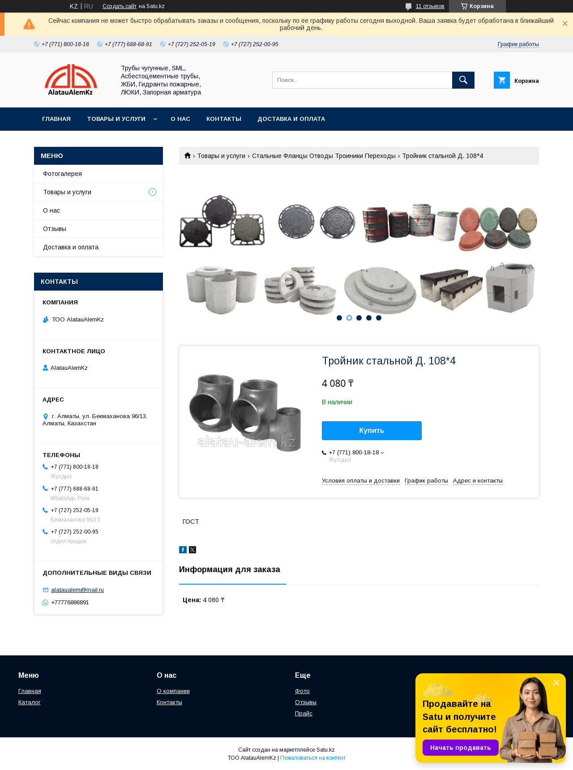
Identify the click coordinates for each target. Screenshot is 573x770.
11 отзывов (430, 6)
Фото (302, 691)
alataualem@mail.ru (77, 589)
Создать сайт (120, 6)
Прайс (303, 713)
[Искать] (463, 80)
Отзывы (54, 228)
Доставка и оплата (291, 119)
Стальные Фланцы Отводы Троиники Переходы (324, 155)
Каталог (29, 702)
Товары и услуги (116, 119)
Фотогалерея (62, 173)
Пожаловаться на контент (313, 758)
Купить (372, 430)
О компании (173, 691)
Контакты (223, 119)
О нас (180, 119)
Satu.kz (325, 750)
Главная (56, 119)
